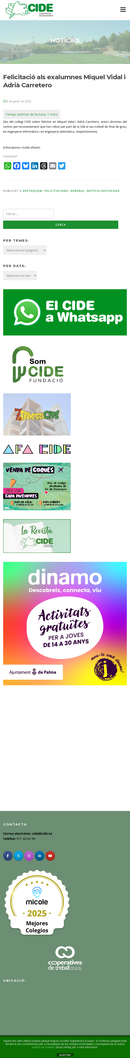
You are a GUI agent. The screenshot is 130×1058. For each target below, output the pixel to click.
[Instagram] (29, 856)
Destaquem (32, 191)
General (77, 191)
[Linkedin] (39, 856)
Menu (123, 9)
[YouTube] (50, 856)
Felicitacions (56, 191)
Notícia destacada (103, 191)
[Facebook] (8, 856)
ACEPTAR (65, 1055)
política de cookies (43, 1047)
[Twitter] (18, 856)
